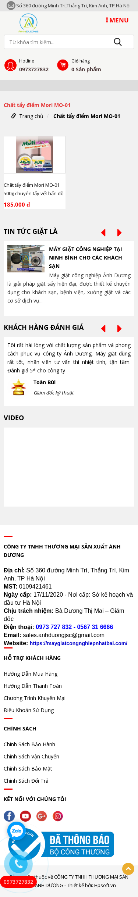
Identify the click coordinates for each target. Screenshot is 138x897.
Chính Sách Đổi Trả (26, 780)
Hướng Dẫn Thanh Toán (33, 685)
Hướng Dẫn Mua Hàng (30, 673)
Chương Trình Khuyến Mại (35, 697)
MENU (117, 20)
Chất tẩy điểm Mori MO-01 (86, 115)
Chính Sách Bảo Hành (29, 744)
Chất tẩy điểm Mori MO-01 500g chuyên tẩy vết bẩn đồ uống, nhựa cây (34, 189)
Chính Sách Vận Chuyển (31, 756)
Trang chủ (31, 115)
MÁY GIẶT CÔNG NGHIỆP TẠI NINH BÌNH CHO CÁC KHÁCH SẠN (85, 257)
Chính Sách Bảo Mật (28, 768)
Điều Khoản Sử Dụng (29, 710)
